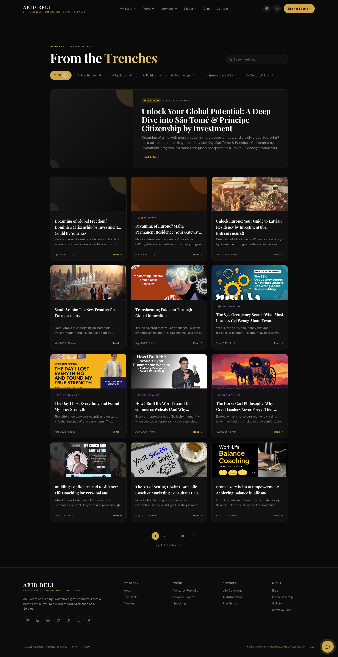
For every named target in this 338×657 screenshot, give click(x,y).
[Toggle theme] (277, 8)
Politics (152, 75)
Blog (207, 9)
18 (182, 536)
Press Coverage (283, 597)
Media (190, 9)
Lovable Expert (183, 597)
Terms (74, 646)
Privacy (85, 646)
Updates (122, 75)
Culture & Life (260, 75)
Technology (183, 75)
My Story (128, 9)
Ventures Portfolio (185, 590)
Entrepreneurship (221, 75)
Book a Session (299, 9)
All (61, 75)
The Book (130, 597)
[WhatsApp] (79, 620)
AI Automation (233, 597)
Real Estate (89, 75)
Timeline (130, 603)
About (128, 590)
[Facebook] (68, 620)
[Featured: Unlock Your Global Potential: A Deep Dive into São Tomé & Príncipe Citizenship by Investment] (169, 128)
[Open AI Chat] (328, 647)
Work (148, 9)
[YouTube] (27, 620)
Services (169, 9)
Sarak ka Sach (281, 610)
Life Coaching (232, 590)
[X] (58, 620)
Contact (222, 9)
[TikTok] (89, 620)
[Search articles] (257, 59)
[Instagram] (48, 620)
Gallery (277, 603)
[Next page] (192, 536)
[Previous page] (146, 536)
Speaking (179, 603)
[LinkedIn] (37, 620)
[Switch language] (267, 8)
